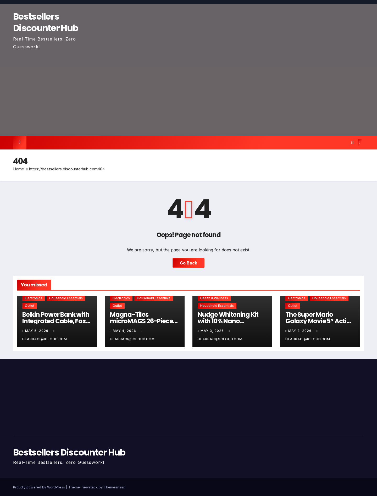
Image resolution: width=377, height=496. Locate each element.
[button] (352, 142)
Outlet (29, 306)
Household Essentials (66, 298)
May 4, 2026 (125, 331)
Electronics (33, 298)
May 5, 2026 (37, 331)
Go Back (188, 263)
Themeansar (114, 487)
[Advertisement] (188, 89)
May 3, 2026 (213, 331)
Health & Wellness (214, 298)
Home (18, 168)
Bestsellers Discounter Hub (45, 22)
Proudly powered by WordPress (39, 487)
